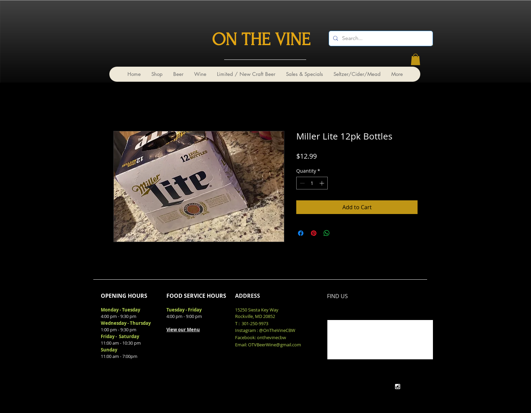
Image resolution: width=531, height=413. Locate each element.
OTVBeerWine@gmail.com (274, 345)
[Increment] (322, 183)
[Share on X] (340, 233)
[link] (415, 59)
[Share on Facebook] (301, 233)
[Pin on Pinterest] (314, 233)
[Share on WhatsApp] (327, 233)
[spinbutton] (312, 183)
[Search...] (380, 38)
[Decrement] (301, 183)
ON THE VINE (261, 40)
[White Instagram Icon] (397, 386)
